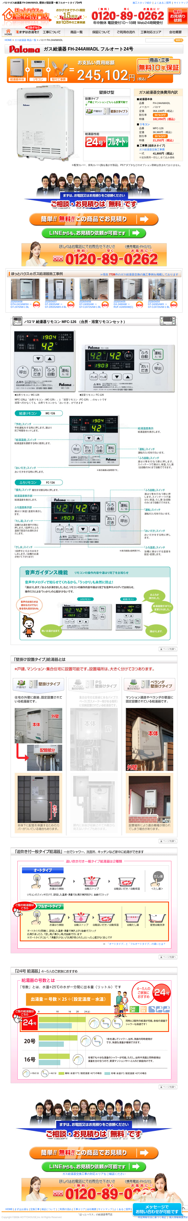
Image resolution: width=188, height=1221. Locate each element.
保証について (48, 1209)
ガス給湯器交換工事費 (152, 149)
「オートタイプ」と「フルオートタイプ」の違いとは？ (136, 943)
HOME (8, 40)
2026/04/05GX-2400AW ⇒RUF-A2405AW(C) (128, 303)
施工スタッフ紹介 (142, 2)
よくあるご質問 (162, 2)
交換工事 (35, 1209)
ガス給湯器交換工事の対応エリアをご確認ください (94, 1173)
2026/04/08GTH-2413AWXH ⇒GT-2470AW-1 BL (25, 303)
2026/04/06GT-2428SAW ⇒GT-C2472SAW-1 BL (94, 303)
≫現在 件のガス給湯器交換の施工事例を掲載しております (139, 274)
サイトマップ (181, 2)
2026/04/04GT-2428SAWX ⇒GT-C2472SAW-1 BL (162, 303)
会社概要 (91, 1209)
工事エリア (79, 1209)
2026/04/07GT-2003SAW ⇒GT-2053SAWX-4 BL (59, 303)
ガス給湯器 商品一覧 (25, 40)
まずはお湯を (21, 1209)
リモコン (145, 124)
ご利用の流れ (64, 1209)
